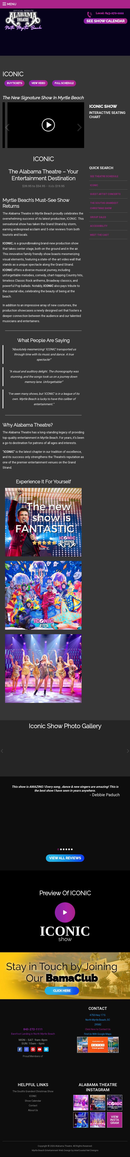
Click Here (62, 990)
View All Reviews (65, 858)
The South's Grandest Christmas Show (33, 1091)
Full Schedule (64, 83)
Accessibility (98, 226)
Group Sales (98, 217)
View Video (38, 83)
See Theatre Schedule (104, 176)
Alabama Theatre (23, 19)
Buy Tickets (14, 83)
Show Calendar (33, 1101)
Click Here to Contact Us (98, 1029)
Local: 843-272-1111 (110, 13)
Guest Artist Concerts (105, 194)
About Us (33, 1110)
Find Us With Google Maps (97, 1034)
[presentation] (2, 751)
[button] (58, 849)
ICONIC (94, 185)
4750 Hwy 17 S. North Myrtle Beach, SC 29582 (97, 1020)
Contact (33, 1105)
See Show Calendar (105, 21)
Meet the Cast (99, 235)
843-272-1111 (33, 1029)
